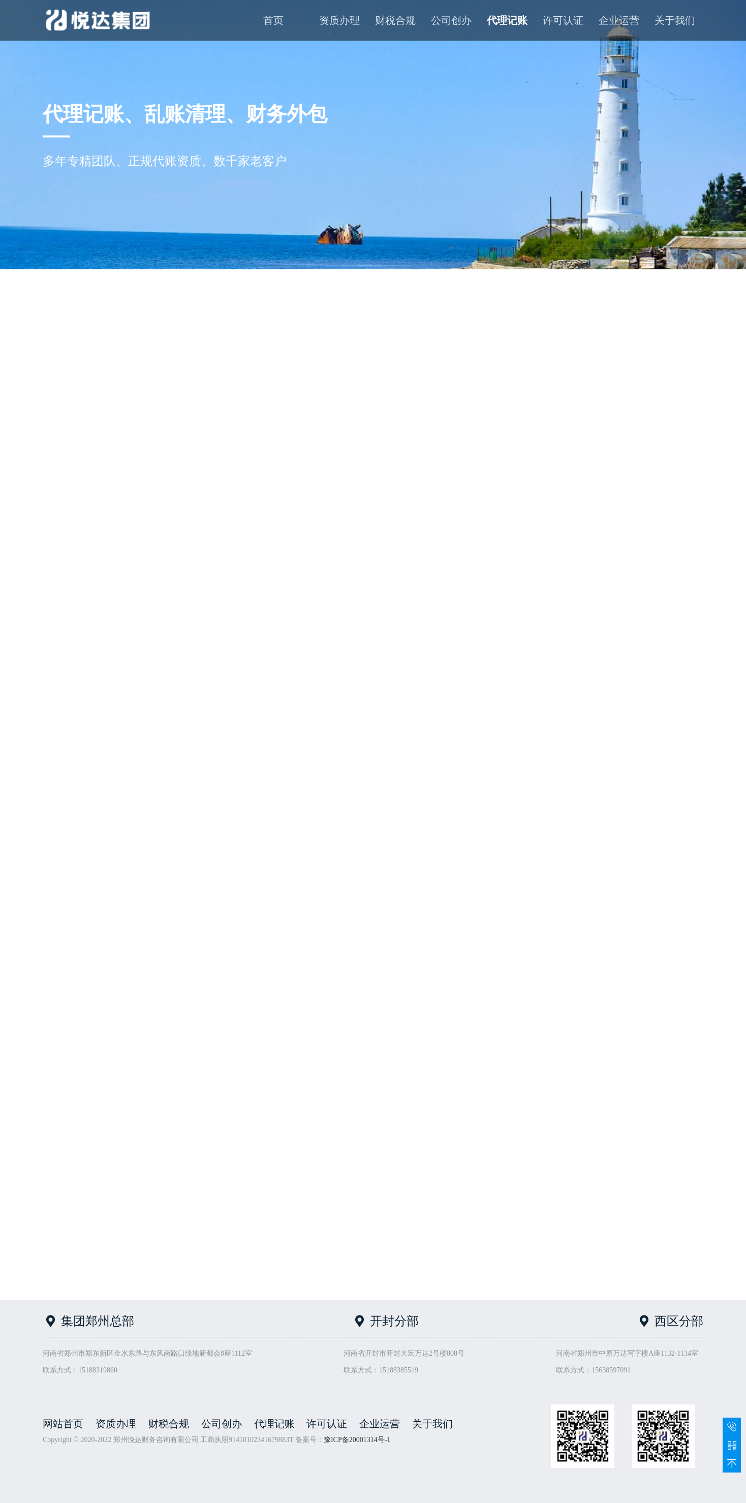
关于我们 (675, 20)
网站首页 (63, 1423)
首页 (273, 20)
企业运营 (619, 20)
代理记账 (507, 20)
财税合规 (395, 20)
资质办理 (339, 20)
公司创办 (451, 20)
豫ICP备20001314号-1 (357, 1440)
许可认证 (563, 20)
